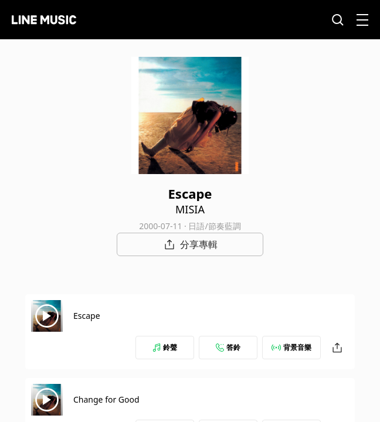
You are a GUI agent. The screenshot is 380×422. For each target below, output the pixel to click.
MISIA (190, 209)
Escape (86, 315)
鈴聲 (164, 347)
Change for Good (106, 399)
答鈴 (228, 347)
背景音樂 (291, 347)
